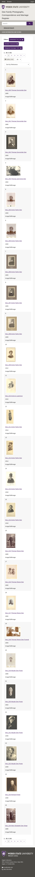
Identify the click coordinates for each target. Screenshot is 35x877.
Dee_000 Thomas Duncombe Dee (15, 90)
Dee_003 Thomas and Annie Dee (15, 179)
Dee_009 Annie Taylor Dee (13, 365)
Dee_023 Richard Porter (12, 794)
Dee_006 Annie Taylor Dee (13, 272)
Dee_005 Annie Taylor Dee (13, 241)
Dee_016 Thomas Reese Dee (14, 582)
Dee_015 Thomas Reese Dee (14, 551)
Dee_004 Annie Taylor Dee (13, 210)
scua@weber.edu (7, 867)
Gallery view (9, 59)
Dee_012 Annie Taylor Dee (13, 458)
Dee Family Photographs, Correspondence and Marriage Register (15, 15)
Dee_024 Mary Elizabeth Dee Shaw (16, 825)
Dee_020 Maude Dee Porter (14, 701)
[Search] (14, 23)
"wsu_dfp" (16, 39)
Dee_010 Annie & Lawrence (14, 396)
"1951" (13, 48)
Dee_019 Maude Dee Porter (14, 670)
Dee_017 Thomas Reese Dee (14, 613)
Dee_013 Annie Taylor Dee (13, 489)
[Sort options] (17, 64)
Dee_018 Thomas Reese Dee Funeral (17, 639)
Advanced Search (9, 28)
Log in (32, 1)
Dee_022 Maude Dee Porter (14, 763)
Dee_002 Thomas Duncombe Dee (15, 152)
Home (3, 1)
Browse (9, 1)
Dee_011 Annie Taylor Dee (13, 427)
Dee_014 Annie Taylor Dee (13, 520)
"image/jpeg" (11, 43)
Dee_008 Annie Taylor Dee (13, 334)
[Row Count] (18, 59)
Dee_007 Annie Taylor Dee (13, 303)
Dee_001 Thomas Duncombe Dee (15, 121)
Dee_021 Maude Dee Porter (14, 732)
